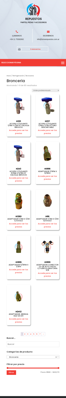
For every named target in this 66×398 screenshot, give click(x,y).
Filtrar (11, 372)
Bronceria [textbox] (32, 357)
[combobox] (33, 357)
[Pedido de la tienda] (45, 90)
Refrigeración (18, 75)
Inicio (9, 75)
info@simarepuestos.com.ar (48, 39)
